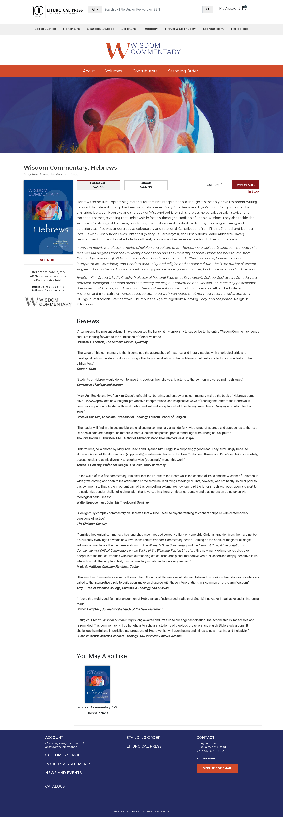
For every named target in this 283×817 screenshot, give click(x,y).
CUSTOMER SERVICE (64, 755)
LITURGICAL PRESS (144, 746)
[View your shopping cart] (243, 8)
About (89, 71)
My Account (229, 8)
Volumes (113, 71)
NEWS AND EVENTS (63, 773)
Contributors (145, 71)
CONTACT (206, 737)
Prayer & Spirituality (180, 29)
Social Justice (45, 29)
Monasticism (213, 29)
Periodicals (240, 29)
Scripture (128, 29)
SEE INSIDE (48, 260)
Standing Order (183, 71)
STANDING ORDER (144, 737)
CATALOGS (55, 786)
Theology (150, 29)
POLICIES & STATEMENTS (68, 764)
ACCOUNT (54, 737)
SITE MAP (113, 811)
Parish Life (71, 29)
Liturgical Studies (100, 29)
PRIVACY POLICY (131, 811)
